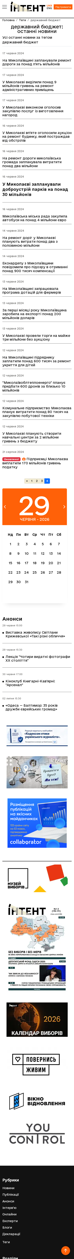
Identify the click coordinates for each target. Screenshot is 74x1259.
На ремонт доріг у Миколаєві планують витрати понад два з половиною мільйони (30, 241)
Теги (22, 20)
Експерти (10, 1221)
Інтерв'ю (9, 1207)
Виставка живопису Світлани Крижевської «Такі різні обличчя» (35, 634)
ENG (49, 8)
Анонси (12, 619)
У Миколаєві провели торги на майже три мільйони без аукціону (36, 337)
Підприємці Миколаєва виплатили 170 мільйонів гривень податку (35, 463)
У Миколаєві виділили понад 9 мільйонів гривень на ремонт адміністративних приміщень (29, 85)
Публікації (10, 1194)
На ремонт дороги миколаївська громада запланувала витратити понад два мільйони (32, 162)
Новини (8, 1188)
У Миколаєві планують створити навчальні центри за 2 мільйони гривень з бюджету (31, 437)
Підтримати (63, 7)
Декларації (11, 1234)
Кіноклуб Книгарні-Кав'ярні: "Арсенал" (30, 683)
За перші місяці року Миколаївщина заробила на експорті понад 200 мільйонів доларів (34, 313)
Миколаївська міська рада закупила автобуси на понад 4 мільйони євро (34, 218)
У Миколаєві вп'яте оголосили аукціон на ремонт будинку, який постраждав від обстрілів (37, 136)
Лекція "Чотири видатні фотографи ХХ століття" (38, 658)
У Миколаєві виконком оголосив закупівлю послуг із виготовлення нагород (32, 111)
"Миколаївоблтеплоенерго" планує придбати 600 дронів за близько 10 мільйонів (34, 386)
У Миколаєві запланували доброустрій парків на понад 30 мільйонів (35, 189)
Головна (8, 20)
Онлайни (9, 1214)
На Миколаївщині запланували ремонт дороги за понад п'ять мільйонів (36, 62)
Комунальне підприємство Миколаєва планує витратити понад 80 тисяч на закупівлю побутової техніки (36, 411)
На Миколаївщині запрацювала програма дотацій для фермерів (31, 290)
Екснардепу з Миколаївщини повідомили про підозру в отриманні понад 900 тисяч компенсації (35, 267)
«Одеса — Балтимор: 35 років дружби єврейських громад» (32, 707)
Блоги (7, 1227)
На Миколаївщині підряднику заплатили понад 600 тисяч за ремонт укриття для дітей (36, 361)
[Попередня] (27, 481)
